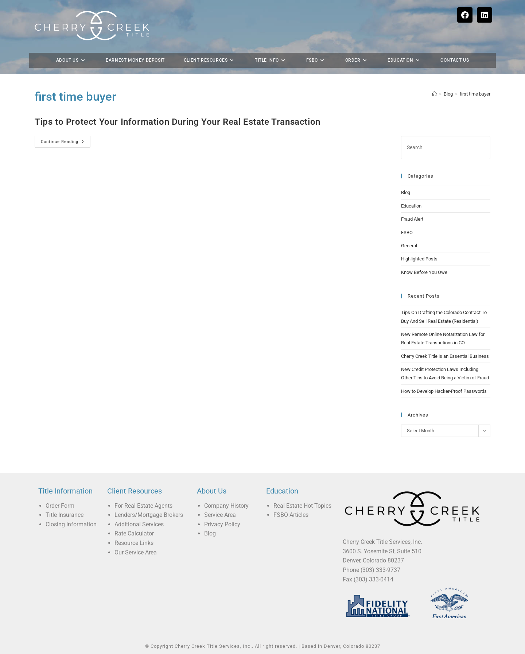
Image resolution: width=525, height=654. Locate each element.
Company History (226, 505)
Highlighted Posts (419, 259)
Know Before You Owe (424, 272)
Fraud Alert (412, 219)
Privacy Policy (222, 524)
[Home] (434, 94)
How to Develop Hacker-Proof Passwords (444, 391)
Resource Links (133, 542)
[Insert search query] (445, 147)
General (409, 245)
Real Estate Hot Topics (302, 505)
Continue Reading (65, 140)
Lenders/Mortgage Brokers (148, 514)
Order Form (60, 505)
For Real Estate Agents (143, 505)
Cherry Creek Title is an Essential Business (445, 356)
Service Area (220, 514)
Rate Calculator (134, 533)
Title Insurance (64, 514)
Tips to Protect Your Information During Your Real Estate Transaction (177, 122)
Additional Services (139, 524)
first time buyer (475, 94)
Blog (405, 192)
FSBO (407, 232)
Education (411, 206)
